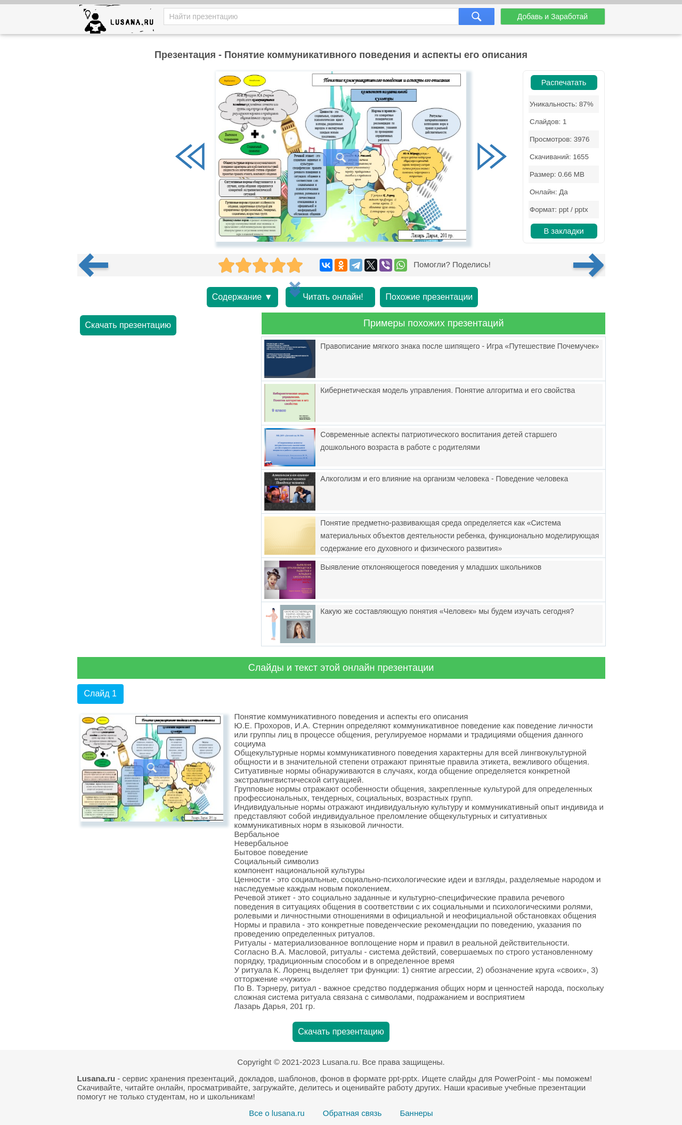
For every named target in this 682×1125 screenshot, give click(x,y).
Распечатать (564, 82)
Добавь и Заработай (552, 16)
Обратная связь (352, 1113)
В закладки (563, 231)
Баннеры (416, 1113)
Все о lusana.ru (276, 1113)
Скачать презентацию (128, 325)
